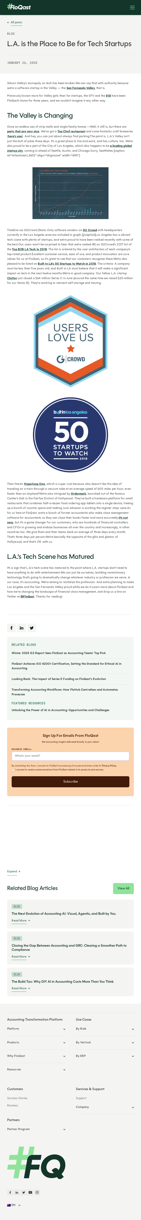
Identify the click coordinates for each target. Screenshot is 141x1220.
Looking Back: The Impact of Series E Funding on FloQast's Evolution (59, 679)
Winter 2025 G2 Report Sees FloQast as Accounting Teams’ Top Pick (59, 653)
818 (108, 95)
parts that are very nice (23, 131)
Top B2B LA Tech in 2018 (29, 249)
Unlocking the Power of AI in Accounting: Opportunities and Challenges (60, 710)
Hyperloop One (34, 484)
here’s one (15, 136)
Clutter (12, 278)
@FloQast (27, 596)
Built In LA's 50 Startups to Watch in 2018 (67, 263)
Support (81, 1098)
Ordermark (78, 493)
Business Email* (21, 749)
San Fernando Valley (80, 88)
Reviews (12, 1105)
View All (123, 888)
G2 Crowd (90, 230)
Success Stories (17, 1098)
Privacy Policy (109, 766)
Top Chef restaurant (71, 131)
